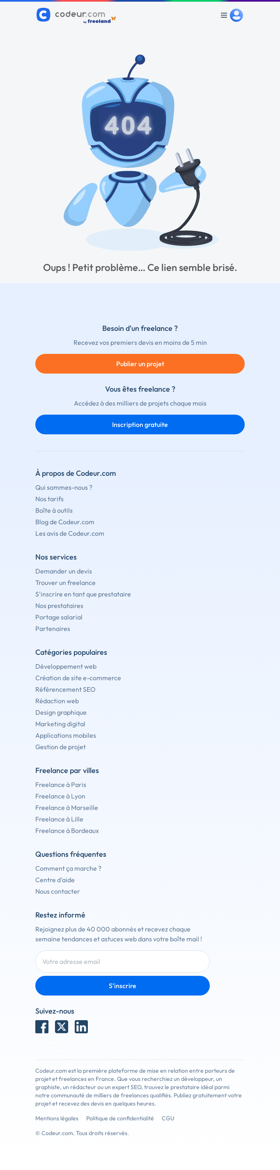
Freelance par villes (67, 770)
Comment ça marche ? (68, 868)
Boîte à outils (54, 510)
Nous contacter (57, 891)
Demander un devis (63, 571)
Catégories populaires (71, 652)
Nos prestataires (59, 605)
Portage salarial (59, 617)
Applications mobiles (65, 735)
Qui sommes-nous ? (63, 487)
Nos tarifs (49, 499)
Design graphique (61, 712)
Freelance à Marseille (66, 807)
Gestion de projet (60, 747)
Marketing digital (60, 724)
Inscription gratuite (140, 424)
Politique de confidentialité (120, 1118)
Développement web (65, 666)
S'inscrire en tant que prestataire (83, 594)
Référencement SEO (65, 689)
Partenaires (52, 628)
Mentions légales (56, 1118)
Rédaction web (57, 701)
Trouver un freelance (65, 582)
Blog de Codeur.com (64, 522)
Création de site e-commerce (78, 678)
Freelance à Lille (59, 819)
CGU (168, 1118)
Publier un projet (140, 364)
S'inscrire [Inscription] (122, 986)
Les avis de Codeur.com (69, 533)
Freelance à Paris (60, 784)
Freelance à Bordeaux (67, 830)
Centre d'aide (55, 880)
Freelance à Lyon (60, 796)
